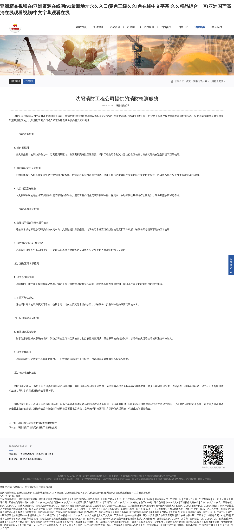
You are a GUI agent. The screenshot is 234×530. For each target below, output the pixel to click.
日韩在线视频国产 (139, 512)
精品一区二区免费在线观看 (214, 509)
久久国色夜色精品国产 (18, 522)
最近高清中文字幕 (28, 499)
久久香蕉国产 (50, 515)
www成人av (173, 502)
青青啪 (216, 522)
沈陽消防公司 (123, 105)
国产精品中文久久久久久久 (204, 518)
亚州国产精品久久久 (111, 499)
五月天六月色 (190, 499)
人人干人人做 (105, 515)
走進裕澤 (98, 27)
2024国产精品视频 (109, 522)
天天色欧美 (80, 509)
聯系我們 (216, 27)
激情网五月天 (79, 518)
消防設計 (115, 27)
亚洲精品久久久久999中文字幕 (172, 518)
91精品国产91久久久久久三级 (214, 525)
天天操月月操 (68, 505)
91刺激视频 (134, 505)
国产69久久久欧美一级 (114, 518)
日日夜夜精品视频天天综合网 (138, 499)
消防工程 (183, 27)
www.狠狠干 (147, 505)
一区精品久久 (94, 509)
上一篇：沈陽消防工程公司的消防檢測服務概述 (33, 423)
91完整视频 (205, 499)
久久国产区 (26, 525)
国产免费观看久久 (93, 502)
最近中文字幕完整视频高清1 (53, 499)
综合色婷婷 (160, 502)
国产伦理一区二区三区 (214, 512)
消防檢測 (149, 27)
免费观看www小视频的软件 (27, 515)
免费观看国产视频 (63, 509)
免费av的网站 (94, 518)
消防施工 (132, 27)
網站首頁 (81, 27)
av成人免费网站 (26, 505)
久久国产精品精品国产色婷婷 (84, 499)
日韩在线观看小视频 (187, 525)
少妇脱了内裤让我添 (10, 496)
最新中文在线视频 (73, 522)
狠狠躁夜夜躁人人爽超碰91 (141, 518)
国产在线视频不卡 (145, 509)
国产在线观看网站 (165, 515)
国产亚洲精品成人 (165, 505)
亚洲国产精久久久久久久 (117, 502)
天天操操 (119, 515)
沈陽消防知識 (200, 81)
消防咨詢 (166, 27)
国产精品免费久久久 (135, 525)
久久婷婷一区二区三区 (115, 505)
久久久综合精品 (44, 502)
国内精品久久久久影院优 (198, 522)
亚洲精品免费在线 (189, 502)
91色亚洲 (225, 515)
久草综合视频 (128, 509)
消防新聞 (15, 81)
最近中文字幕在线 (53, 522)
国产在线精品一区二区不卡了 (191, 515)
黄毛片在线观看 (115, 525)
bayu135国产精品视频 (27, 518)
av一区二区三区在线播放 (46, 525)
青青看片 (174, 512)
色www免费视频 (133, 515)
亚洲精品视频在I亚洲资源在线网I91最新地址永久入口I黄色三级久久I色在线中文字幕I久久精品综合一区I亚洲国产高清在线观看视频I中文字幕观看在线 (75, 492)
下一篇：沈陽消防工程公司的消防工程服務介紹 (33, 427)
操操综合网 (214, 515)
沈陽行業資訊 (216, 81)
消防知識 (200, 27)
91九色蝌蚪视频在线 (17, 509)
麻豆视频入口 (162, 499)
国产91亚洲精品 (46, 512)
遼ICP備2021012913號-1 (132, 476)
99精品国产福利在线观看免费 (55, 518)
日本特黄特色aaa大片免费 (169, 509)
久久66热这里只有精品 (40, 509)
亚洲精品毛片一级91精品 (21, 502)
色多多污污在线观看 (26, 512)
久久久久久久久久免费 (85, 515)
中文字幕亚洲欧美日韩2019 (161, 525)
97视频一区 (176, 499)
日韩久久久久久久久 (210, 502)
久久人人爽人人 (68, 525)
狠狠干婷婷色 (192, 509)
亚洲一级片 (149, 515)
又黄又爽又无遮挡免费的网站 (169, 522)
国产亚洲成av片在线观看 (89, 505)
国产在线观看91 (111, 509)
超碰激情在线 (91, 522)
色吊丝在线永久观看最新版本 (114, 512)
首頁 (188, 81)
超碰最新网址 (11, 525)
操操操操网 (37, 522)
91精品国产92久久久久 (48, 505)
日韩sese (58, 502)
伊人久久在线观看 (73, 502)
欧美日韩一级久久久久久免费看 (136, 522)
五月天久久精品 (184, 505)
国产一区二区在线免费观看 (92, 525)
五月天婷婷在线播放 (191, 512)
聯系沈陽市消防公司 (20, 446)
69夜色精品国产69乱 (142, 502)
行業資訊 (29, 81)
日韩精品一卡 (65, 515)
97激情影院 (91, 512)
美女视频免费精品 (159, 512)
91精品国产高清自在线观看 (70, 512)
